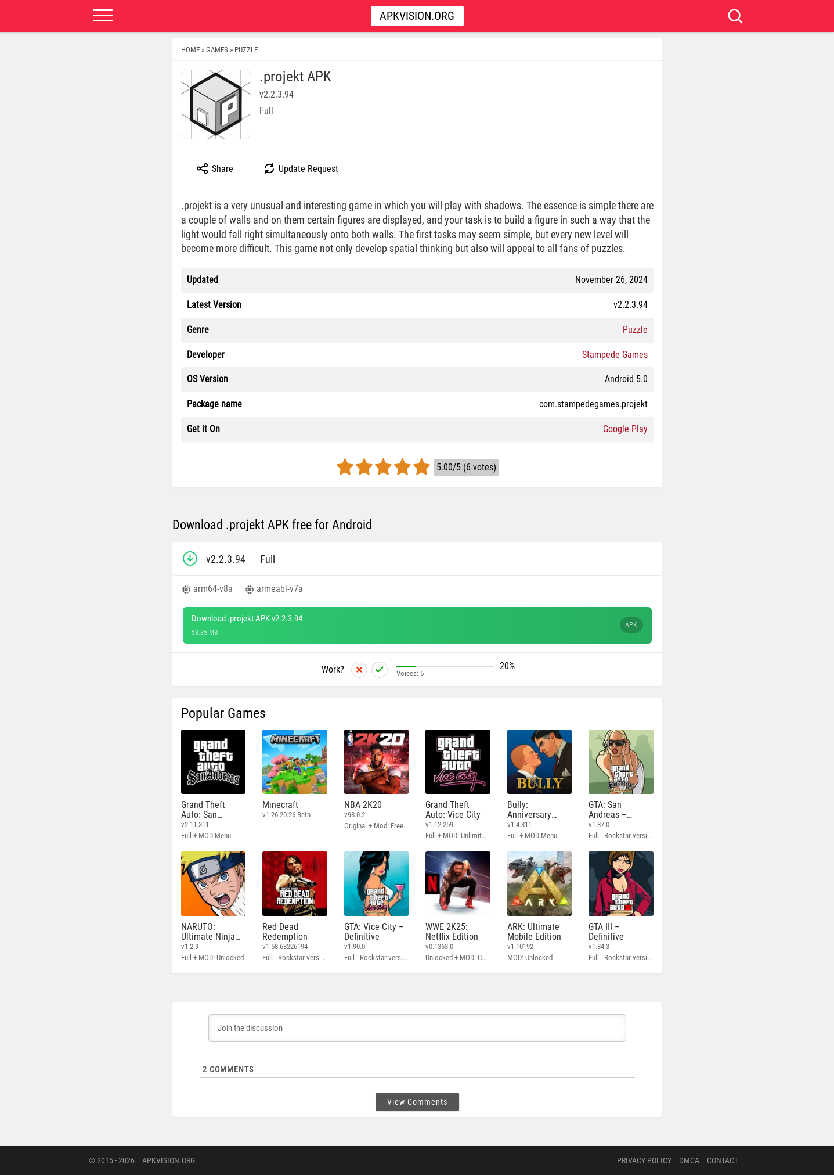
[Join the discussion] (417, 1028)
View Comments (417, 1101)
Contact (722, 1160)
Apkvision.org (417, 16)
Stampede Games (615, 354)
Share (214, 168)
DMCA (689, 1160)
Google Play (625, 428)
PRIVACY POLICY (644, 1160)
